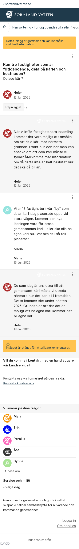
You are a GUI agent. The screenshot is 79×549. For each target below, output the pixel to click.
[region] (39, 82)
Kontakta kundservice (18, 383)
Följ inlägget (13, 107)
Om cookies (66, 526)
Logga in (69, 520)
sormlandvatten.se (17, 4)
